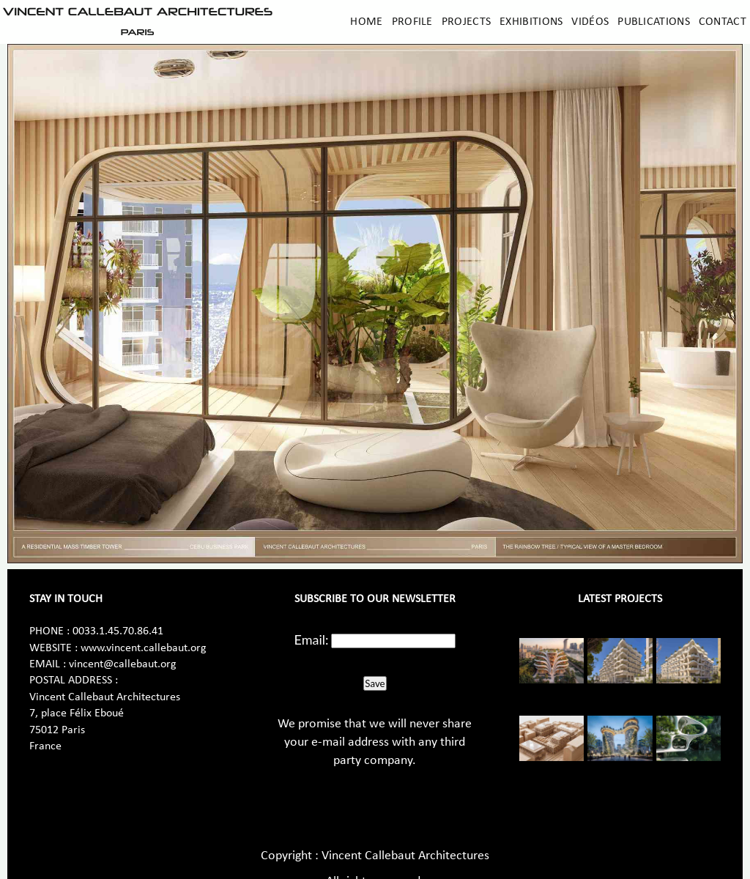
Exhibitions (531, 22)
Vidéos (590, 22)
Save (375, 683)
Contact (722, 22)
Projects (466, 22)
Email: (311, 639)
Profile (412, 22)
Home (366, 22)
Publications (653, 22)
